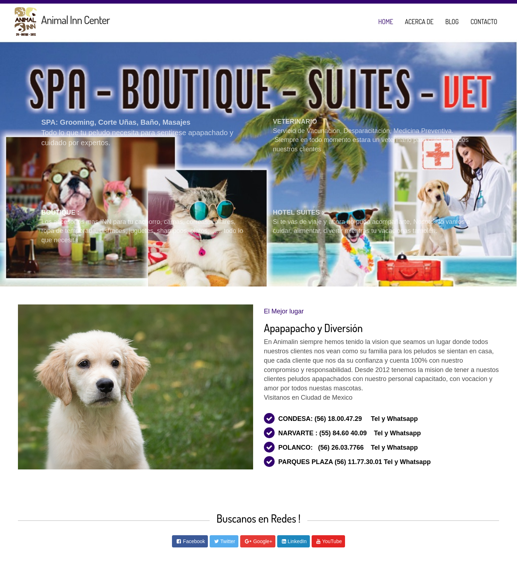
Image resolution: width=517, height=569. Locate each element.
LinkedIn (297, 541)
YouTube (332, 541)
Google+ (262, 541)
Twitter (227, 541)
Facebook (194, 541)
